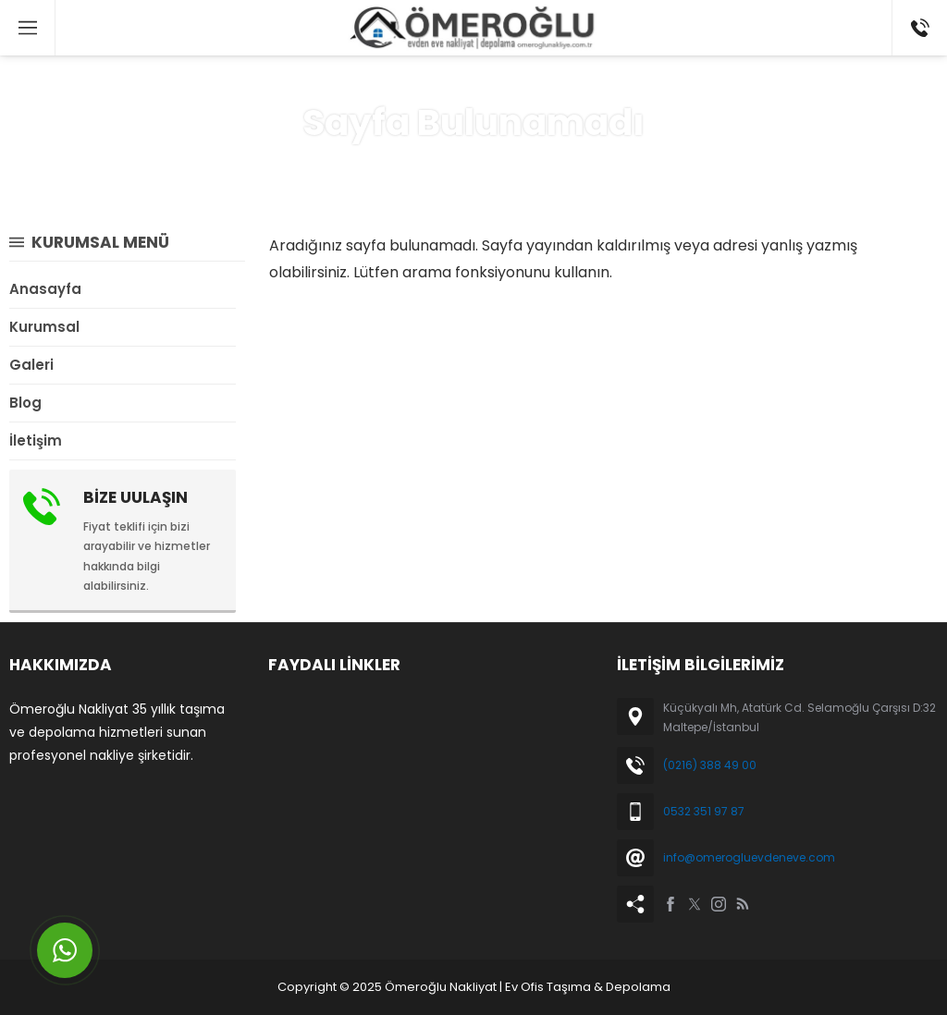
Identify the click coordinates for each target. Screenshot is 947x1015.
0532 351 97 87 (703, 811)
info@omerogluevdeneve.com (749, 857)
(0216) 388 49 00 (709, 765)
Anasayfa (408, 165)
